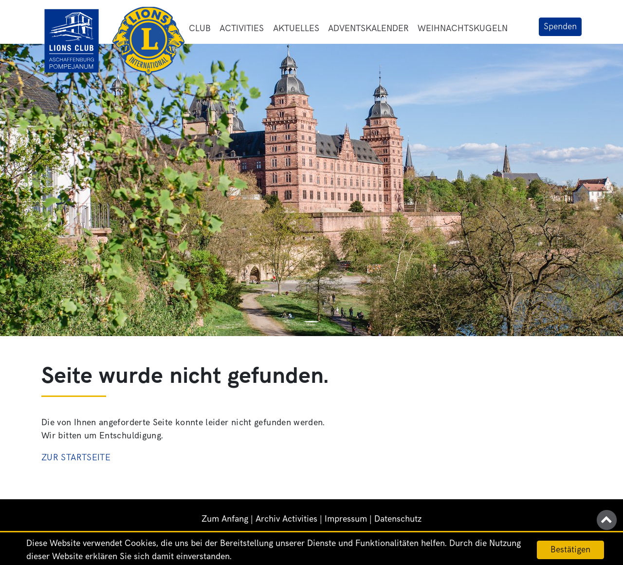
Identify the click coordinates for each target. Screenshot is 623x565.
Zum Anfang (225, 519)
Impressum (346, 519)
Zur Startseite (75, 457)
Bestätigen (570, 550)
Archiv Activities (286, 519)
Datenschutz (397, 519)
